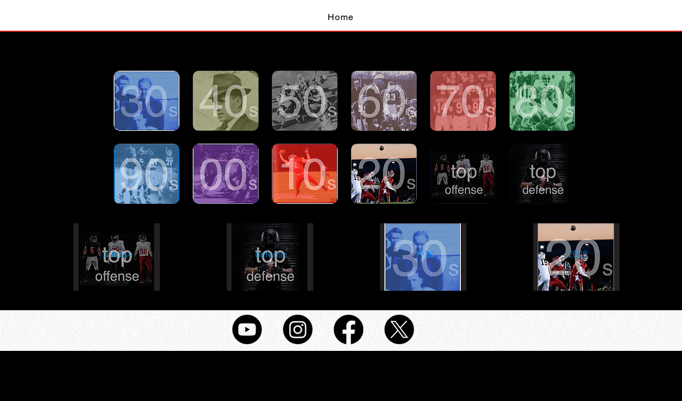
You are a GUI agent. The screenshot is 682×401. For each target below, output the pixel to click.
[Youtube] (247, 329)
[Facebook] (348, 329)
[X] (399, 329)
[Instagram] (298, 329)
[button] (118, 255)
